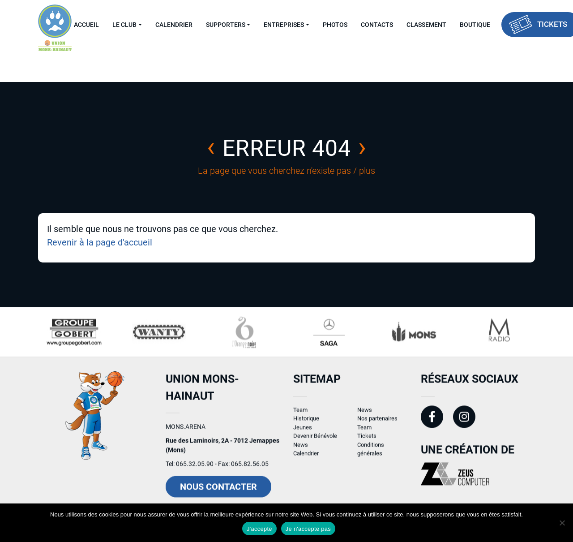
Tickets (366, 440)
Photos (335, 24)
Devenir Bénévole (315, 440)
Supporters (225, 24)
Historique (306, 422)
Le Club (124, 24)
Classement (426, 24)
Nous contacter (218, 491)
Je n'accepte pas (308, 528)
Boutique (475, 24)
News (300, 448)
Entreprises (284, 24)
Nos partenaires (377, 422)
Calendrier (173, 24)
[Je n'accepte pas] (561, 522)
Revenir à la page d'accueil (99, 242)
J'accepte (259, 528)
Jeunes (302, 431)
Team (300, 413)
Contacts (377, 24)
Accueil (86, 24)
